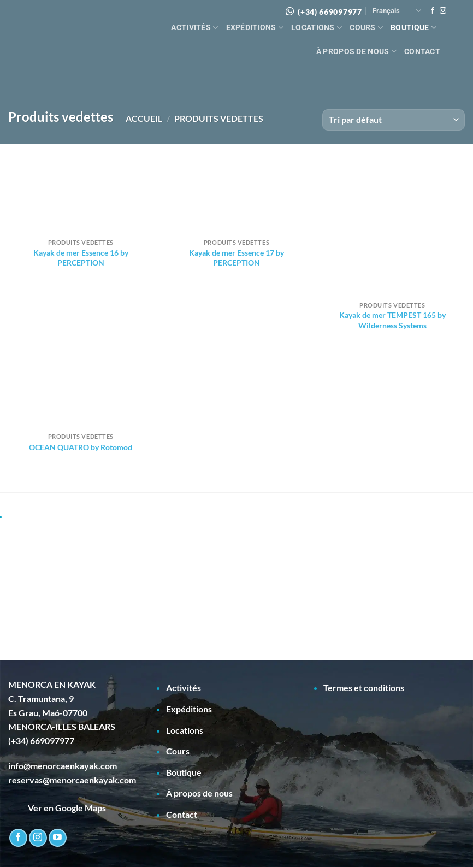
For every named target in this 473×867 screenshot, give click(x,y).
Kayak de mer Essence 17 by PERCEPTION (236, 258)
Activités (194, 27)
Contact (422, 51)
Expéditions (255, 27)
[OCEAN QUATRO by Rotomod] (80, 391)
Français (397, 10)
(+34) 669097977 (330, 11)
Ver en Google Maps (57, 808)
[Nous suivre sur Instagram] (443, 11)
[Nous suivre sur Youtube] (58, 838)
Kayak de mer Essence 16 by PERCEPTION (80, 258)
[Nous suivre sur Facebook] (432, 11)
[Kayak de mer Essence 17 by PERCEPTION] (236, 197)
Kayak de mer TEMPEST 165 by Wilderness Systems (392, 320)
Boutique (413, 27)
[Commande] (393, 120)
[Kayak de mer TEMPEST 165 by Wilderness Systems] (392, 228)
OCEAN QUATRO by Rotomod (80, 447)
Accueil (144, 118)
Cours (366, 27)
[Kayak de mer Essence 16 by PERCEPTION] (80, 197)
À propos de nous (356, 51)
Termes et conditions (363, 687)
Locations (316, 27)
